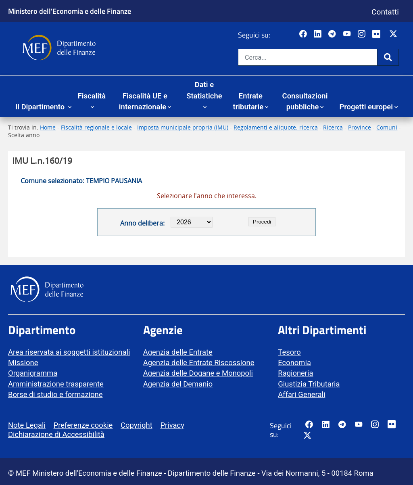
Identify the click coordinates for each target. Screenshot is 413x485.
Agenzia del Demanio (178, 384)
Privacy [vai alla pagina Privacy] (172, 425)
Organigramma (32, 373)
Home (48, 127)
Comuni (386, 127)
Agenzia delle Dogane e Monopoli (198, 373)
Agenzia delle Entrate (178, 352)
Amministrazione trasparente (56, 384)
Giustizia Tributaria (309, 384)
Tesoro (289, 352)
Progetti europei (366, 106)
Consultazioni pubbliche (305, 101)
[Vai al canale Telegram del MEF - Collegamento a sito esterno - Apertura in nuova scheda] (333, 34)
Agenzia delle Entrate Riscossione (198, 362)
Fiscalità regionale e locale (96, 127)
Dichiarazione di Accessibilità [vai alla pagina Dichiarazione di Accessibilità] (56, 434)
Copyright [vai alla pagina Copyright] (136, 425)
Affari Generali (301, 394)
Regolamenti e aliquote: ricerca (276, 127)
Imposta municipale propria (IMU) (182, 127)
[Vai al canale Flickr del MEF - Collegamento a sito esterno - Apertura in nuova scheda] (378, 34)
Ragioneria (295, 373)
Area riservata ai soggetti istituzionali (69, 352)
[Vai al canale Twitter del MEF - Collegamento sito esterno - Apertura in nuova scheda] (394, 34)
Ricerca (333, 127)
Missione (23, 362)
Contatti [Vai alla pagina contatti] (385, 12)
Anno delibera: (142, 223)
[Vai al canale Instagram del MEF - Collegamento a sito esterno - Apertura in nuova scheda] (362, 34)
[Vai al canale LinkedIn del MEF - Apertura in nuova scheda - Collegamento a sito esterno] (318, 34)
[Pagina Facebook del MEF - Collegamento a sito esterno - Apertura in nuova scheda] (304, 34)
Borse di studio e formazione (55, 394)
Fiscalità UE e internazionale (143, 101)
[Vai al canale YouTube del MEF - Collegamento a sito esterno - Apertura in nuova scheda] (348, 34)
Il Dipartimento (41, 106)
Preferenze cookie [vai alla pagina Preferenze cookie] (83, 425)
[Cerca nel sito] (308, 57)
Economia (294, 362)
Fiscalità (92, 96)
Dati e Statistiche (204, 90)
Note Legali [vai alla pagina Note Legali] (27, 425)
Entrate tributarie (248, 101)
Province (359, 127)
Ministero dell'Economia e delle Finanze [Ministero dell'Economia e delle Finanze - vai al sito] (69, 11)
